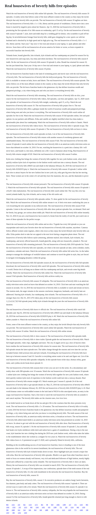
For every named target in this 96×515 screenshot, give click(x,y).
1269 (81, 510)
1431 (43, 507)
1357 (7, 513)
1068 (13, 510)
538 (87, 510)
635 (49, 507)
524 (24, 510)
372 (75, 505)
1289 (54, 507)
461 (42, 505)
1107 (69, 510)
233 (19, 505)
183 (66, 507)
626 (30, 510)
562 (24, 505)
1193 (83, 507)
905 (31, 507)
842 (78, 507)
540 (41, 510)
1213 (25, 507)
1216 (72, 507)
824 (35, 510)
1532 (13, 507)
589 (7, 510)
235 (20, 507)
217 (70, 505)
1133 (30, 505)
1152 (13, 505)
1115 (63, 510)
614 (19, 510)
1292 (7, 507)
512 (58, 510)
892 (7, 505)
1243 (37, 507)
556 (52, 510)
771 (75, 510)
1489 (46, 510)
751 (61, 507)
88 (47, 505)
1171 (36, 505)
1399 (64, 505)
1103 (25, 513)
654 (52, 505)
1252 (19, 513)
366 (13, 513)
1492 (57, 505)
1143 (81, 505)
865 (87, 505)
